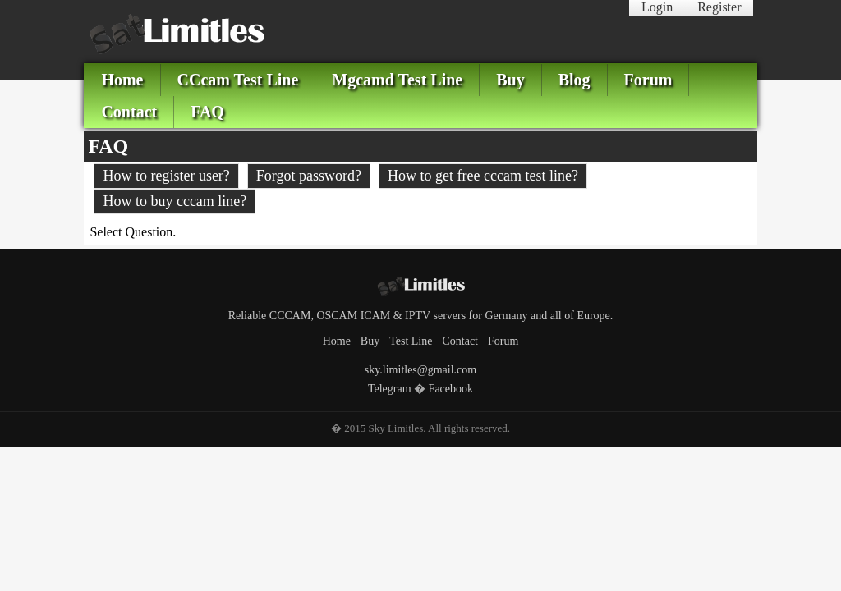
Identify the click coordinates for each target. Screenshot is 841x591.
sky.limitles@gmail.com (420, 370)
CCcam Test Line (238, 80)
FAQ (207, 112)
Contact (129, 112)
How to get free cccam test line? (483, 175)
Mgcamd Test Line (397, 80)
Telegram (389, 389)
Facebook (451, 389)
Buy (510, 80)
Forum (648, 80)
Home (122, 80)
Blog (574, 80)
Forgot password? (308, 175)
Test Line (410, 341)
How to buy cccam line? (174, 201)
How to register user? (166, 175)
